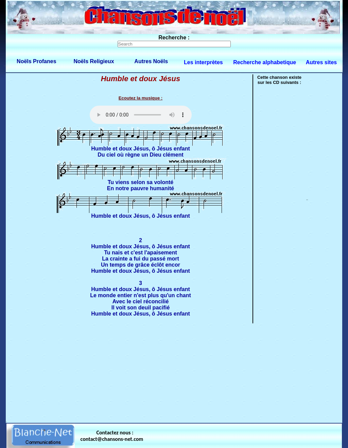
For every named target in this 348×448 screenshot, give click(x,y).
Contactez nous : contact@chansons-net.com (112, 435)
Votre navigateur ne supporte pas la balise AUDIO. (141, 115)
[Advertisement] (174, 371)
